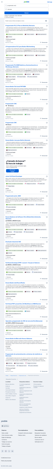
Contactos (4, 439)
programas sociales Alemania (26, 408)
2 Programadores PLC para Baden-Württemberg (20, 46)
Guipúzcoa (8, 399)
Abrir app (49, 2)
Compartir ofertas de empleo (25, 433)
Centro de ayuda (6, 444)
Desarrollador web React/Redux (15, 284)
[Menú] (2, 2)
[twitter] (9, 451)
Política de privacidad (6, 460)
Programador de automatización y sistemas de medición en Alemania (24, 356)
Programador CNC (11, 103)
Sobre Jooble (5, 433)
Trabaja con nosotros (7, 442)
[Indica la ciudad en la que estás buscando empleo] (26, 9)
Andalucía (8, 387)
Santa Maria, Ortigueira (11, 397)
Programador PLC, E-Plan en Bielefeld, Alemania (20, 25)
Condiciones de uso (6, 457)
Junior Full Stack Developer (14, 177)
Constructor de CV (39, 439)
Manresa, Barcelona (10, 385)
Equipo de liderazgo (6, 437)
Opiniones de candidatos (41, 435)
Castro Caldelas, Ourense (11, 395)
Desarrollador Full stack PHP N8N (16, 86)
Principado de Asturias (10, 393)
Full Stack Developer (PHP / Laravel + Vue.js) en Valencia (23, 264)
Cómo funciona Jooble (7, 435)
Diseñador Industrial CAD (13, 243)
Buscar (26, 13)
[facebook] (2, 451)
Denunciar (43, 42)
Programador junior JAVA (13, 197)
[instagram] (5, 451)
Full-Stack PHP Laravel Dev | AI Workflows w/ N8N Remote (23, 305)
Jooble (10, 466)
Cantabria (8, 389)
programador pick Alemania (25, 413)
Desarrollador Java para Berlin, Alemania (18, 140)
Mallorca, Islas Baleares (11, 401)
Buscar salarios (38, 437)
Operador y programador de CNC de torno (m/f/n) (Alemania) (24, 322)
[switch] (46, 21)
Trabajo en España (6, 446)
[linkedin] (12, 451)
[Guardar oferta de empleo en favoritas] (46, 25)
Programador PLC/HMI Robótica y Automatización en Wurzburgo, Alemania (22, 66)
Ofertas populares (37, 385)
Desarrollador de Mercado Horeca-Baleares (19, 340)
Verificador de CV (39, 442)
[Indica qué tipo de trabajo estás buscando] (26, 5)
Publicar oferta (21, 435)
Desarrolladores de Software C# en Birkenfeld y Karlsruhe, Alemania (23, 219)
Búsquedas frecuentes (12, 380)
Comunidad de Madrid (10, 391)
